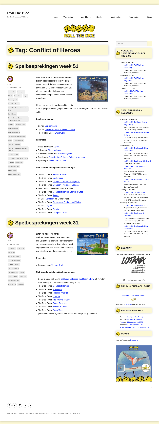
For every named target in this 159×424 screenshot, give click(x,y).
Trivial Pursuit (12, 170)
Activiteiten (116, 17)
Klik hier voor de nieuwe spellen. (133, 295)
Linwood (56, 296)
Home (55, 17)
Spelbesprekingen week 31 (46, 222)
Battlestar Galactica (14, 260)
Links (149, 17)
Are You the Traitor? (61, 300)
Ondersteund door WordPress (69, 413)
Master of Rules (60, 307)
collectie (129, 304)
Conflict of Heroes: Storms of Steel (68, 192)
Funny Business (60, 303)
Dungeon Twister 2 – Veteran (66, 185)
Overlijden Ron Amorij (135, 317)
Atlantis (56, 195)
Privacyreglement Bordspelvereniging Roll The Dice (37, 413)
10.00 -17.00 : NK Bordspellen (134, 192)
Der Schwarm (51, 126)
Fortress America (60, 293)
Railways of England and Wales (67, 202)
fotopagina (134, 340)
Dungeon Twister (13, 128)
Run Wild (57, 209)
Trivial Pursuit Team (57, 161)
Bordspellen (11, 92)
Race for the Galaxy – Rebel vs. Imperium (67, 157)
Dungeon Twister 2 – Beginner (66, 181)
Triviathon (57, 289)
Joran (9, 84)
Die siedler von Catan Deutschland (60, 129)
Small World (60, 133)
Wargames (11, 252)
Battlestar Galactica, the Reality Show (77, 279)
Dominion (50, 199)
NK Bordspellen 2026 (141, 327)
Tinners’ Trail (56, 265)
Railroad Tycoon (65, 154)
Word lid (84, 17)
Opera (56, 147)
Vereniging (68, 17)
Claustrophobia (54, 150)
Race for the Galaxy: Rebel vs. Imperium (17, 149)
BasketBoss (18, 96)
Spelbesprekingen (13, 166)
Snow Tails (57, 310)
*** (151, 388)
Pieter (122, 322)
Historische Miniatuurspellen (16, 136)
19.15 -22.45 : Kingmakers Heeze (136, 205)
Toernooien (134, 17)
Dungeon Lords (60, 213)
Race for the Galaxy (14, 144)
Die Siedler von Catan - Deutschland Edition (15, 119)
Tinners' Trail (12, 284)
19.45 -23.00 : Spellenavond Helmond (137, 161)
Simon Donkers (125, 327)
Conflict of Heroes (13, 104)
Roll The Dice (18, 13)
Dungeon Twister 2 (14, 132)
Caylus (49, 206)
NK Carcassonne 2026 (135, 322)
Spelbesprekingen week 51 (46, 66)
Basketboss (58, 178)
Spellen (100, 17)
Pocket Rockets (60, 174)
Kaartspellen (21, 92)
